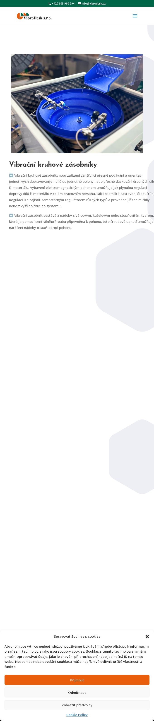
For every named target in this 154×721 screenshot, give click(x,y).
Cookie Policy (77, 714)
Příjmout (77, 680)
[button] (147, 636)
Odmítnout (77, 692)
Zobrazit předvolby (77, 705)
